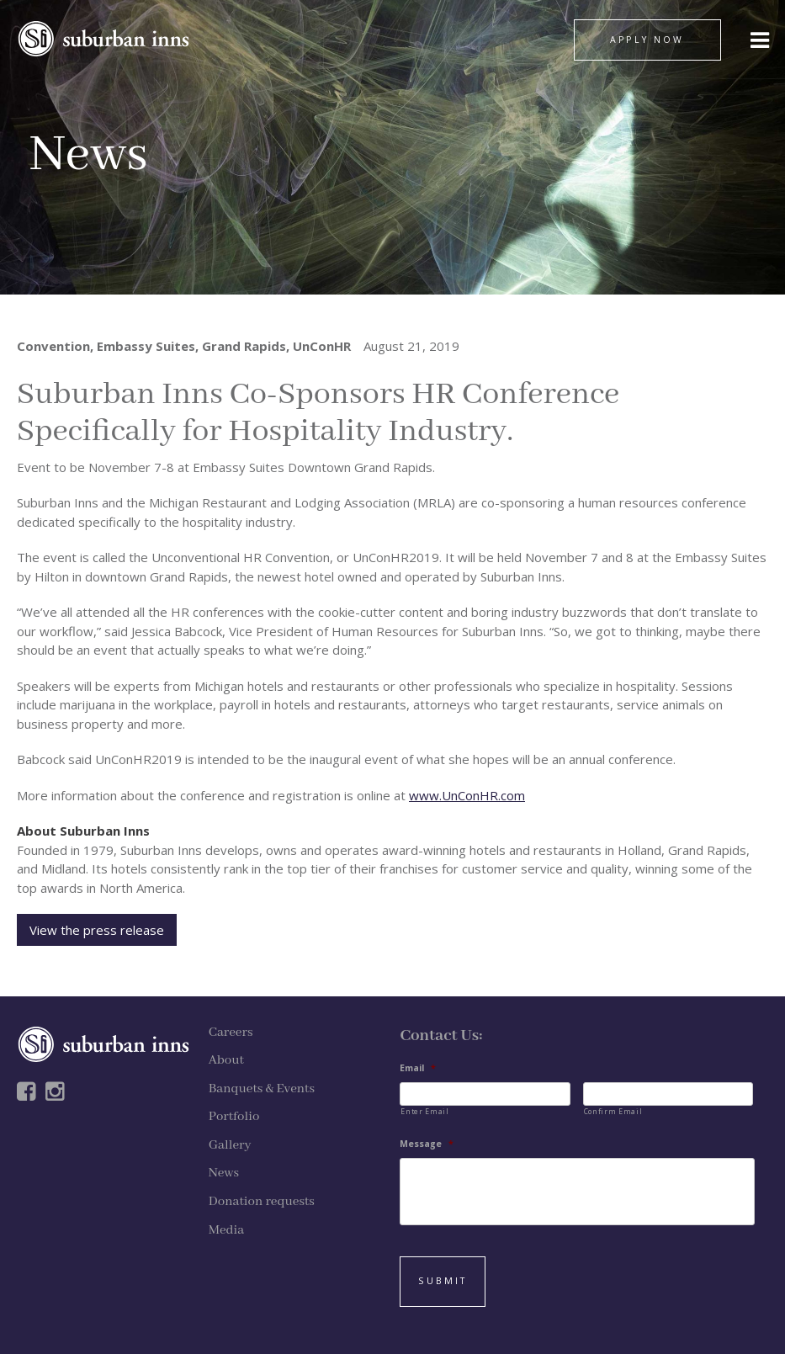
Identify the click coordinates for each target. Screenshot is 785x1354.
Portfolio (234, 1116)
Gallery (230, 1145)
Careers (231, 1032)
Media (227, 1230)
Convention (53, 345)
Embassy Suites (146, 345)
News (224, 1173)
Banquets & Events (262, 1089)
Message (426, 1144)
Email (418, 1068)
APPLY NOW (647, 39)
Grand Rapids (244, 345)
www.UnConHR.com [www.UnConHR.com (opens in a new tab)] (467, 795)
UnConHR (322, 345)
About (226, 1060)
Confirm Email (613, 1111)
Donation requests (262, 1201)
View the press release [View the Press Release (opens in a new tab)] (96, 929)
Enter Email (424, 1111)
